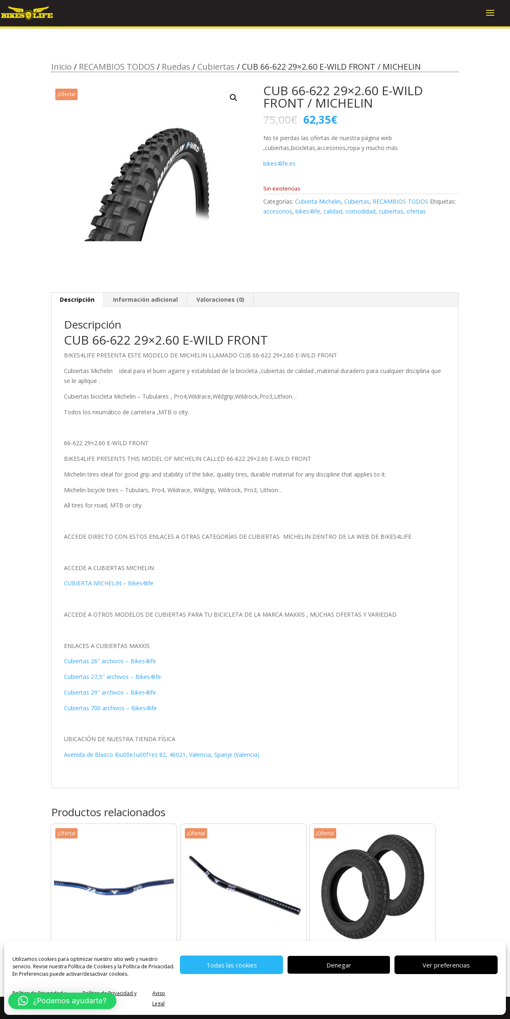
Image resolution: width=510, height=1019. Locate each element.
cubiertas (391, 211)
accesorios (277, 211)
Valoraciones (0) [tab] (220, 299)
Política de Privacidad (148, 966)
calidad (332, 211)
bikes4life (307, 211)
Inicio (61, 66)
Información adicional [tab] (145, 299)
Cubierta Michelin (318, 201)
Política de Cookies (90, 966)
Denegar (338, 965)
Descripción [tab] (77, 299)
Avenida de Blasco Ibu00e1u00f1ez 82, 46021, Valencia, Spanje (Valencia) (162, 754)
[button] (233, 97)
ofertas (416, 211)
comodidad (360, 211)
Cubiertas (216, 66)
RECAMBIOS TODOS (117, 66)
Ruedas (176, 66)
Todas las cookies (231, 965)
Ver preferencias (446, 965)
